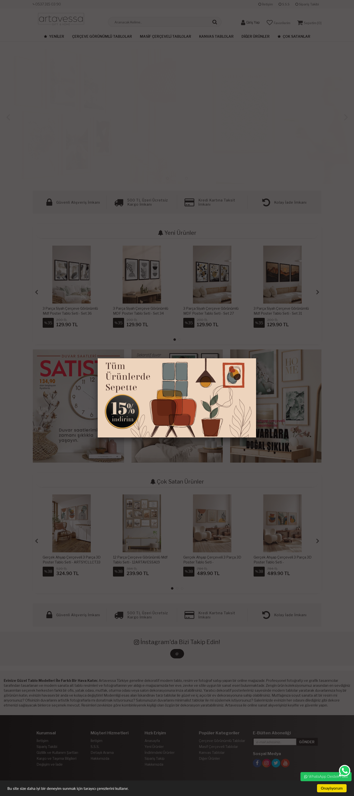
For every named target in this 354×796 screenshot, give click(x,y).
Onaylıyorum (332, 788)
